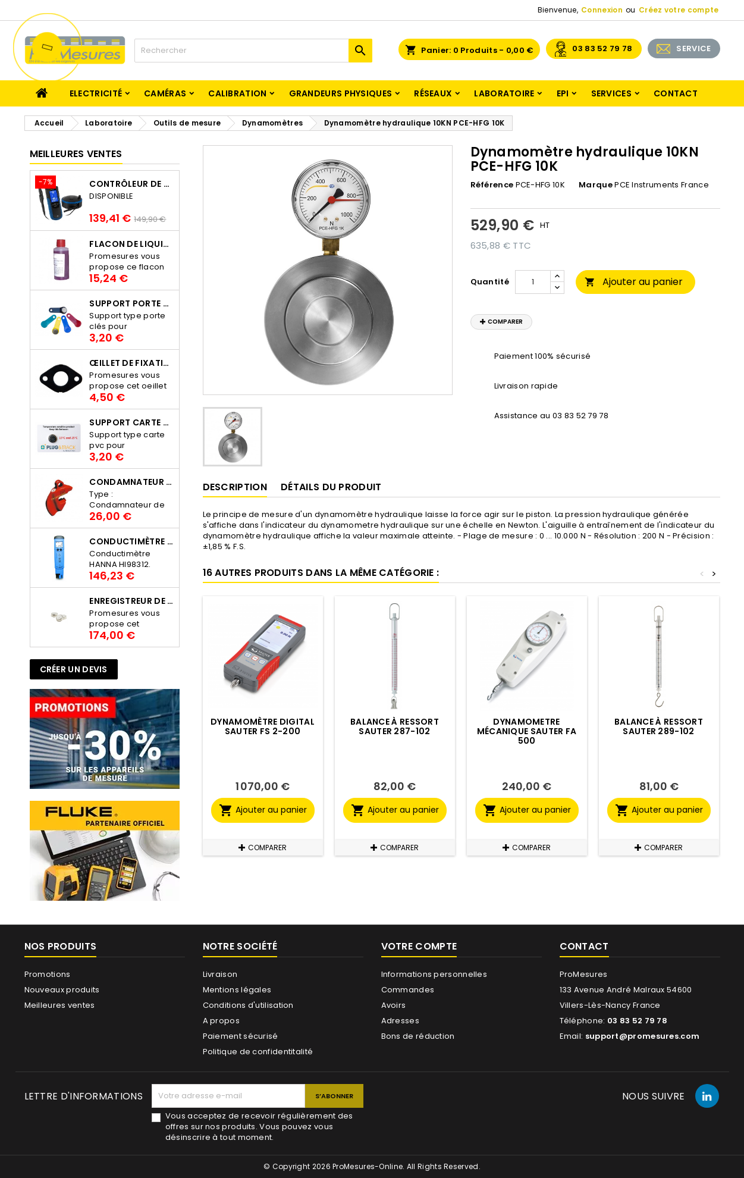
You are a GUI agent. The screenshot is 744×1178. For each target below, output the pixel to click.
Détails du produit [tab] (331, 487)
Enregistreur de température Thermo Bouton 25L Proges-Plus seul (131, 601)
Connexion (602, 10)
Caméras (165, 93)
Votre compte (419, 946)
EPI (563, 93)
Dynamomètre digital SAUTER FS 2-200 (263, 726)
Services (611, 93)
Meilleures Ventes (76, 154)
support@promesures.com (642, 1036)
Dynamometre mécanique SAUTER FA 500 (527, 731)
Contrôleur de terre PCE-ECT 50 (131, 184)
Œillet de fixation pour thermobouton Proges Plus (131, 363)
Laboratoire (504, 93)
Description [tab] (235, 487)
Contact (676, 93)
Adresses (400, 1020)
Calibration (237, 93)
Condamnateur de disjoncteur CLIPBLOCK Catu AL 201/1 (131, 482)
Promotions (47, 974)
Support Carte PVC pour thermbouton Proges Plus (131, 422)
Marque (596, 185)
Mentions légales (237, 989)
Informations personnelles (434, 974)
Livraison (220, 974)
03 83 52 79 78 (602, 48)
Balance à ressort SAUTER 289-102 (658, 726)
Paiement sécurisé (240, 1036)
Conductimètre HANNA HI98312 (131, 541)
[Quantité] (533, 282)
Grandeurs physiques (341, 93)
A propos (221, 1020)
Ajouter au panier (634, 282)
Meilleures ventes (59, 1005)
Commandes (408, 989)
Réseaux (433, 93)
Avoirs (393, 1005)
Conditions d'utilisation (248, 1005)
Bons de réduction (418, 1036)
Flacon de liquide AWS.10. (131, 244)
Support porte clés (131, 303)
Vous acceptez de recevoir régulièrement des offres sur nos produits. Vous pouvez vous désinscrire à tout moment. (259, 1127)
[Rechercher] (253, 50)
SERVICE (693, 48)
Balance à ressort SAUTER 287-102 (394, 726)
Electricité (96, 93)
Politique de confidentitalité (258, 1051)
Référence (492, 185)
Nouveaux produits (62, 989)
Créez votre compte (678, 10)
